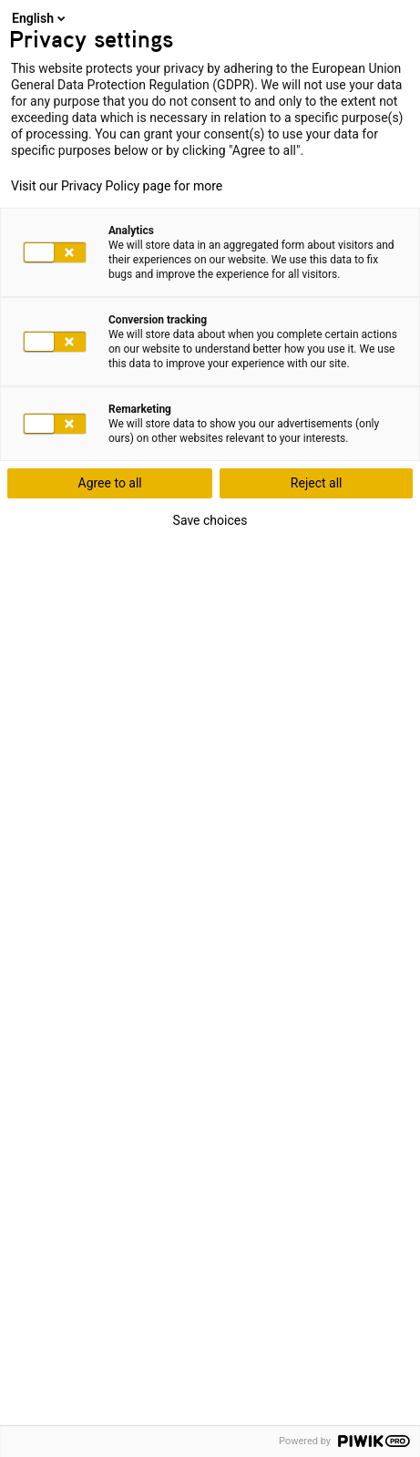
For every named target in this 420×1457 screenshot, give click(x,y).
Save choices (210, 520)
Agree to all (110, 483)
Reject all (317, 483)
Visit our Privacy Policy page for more (116, 186)
